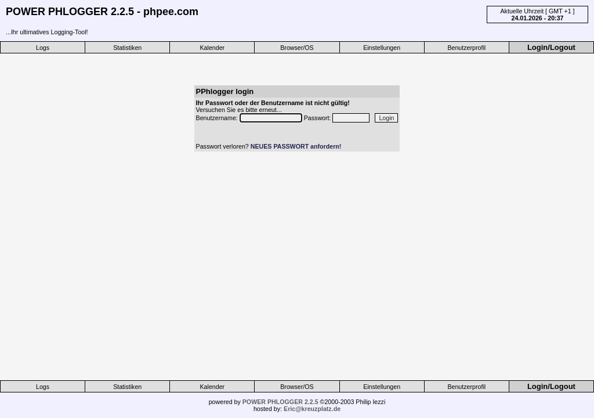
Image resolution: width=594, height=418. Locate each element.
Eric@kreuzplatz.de (312, 408)
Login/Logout (551, 47)
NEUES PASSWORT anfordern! (296, 146)
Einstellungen (381, 47)
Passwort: (318, 117)
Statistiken (127, 47)
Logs (42, 47)
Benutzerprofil (466, 47)
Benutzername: (218, 117)
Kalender (212, 47)
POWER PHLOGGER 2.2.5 (280, 401)
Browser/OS (296, 47)
